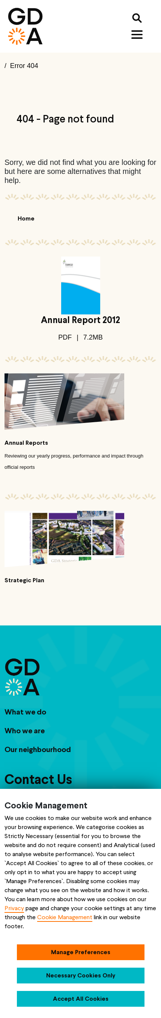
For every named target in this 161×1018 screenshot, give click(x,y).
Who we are (25, 730)
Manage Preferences (80, 952)
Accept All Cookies (80, 999)
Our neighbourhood (38, 749)
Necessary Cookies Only (80, 975)
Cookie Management (64, 917)
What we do (25, 712)
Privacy (14, 908)
